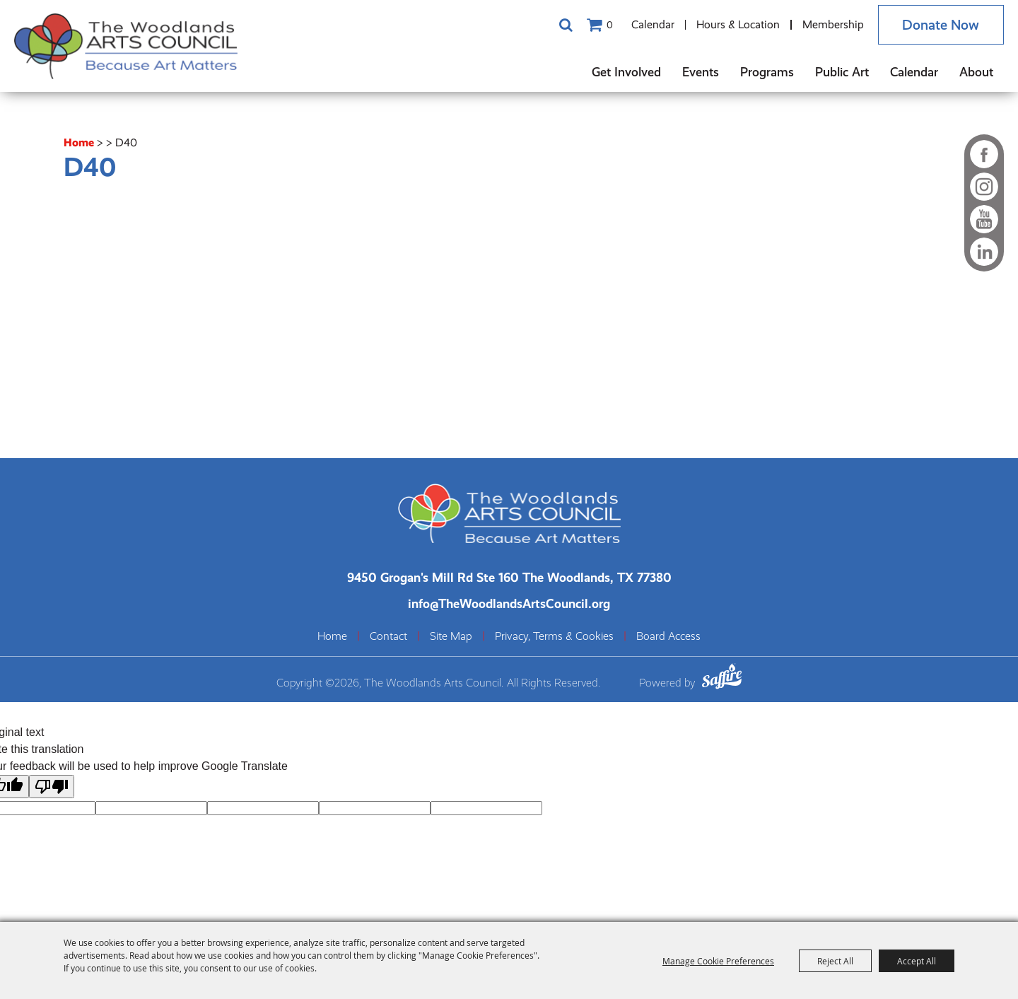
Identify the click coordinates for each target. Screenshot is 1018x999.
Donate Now (940, 25)
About (976, 71)
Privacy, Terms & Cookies (554, 636)
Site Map (451, 636)
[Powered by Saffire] (722, 678)
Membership (832, 24)
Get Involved (626, 71)
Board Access (668, 636)
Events (700, 71)
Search (565, 24)
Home (79, 142)
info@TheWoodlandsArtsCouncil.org (509, 603)
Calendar (652, 24)
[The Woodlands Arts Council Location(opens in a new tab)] (509, 577)
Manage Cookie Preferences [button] (718, 960)
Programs (767, 71)
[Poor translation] (51, 786)
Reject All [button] (835, 960)
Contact (388, 636)
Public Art (842, 71)
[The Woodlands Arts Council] (127, 46)
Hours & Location (738, 24)
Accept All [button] (916, 960)
